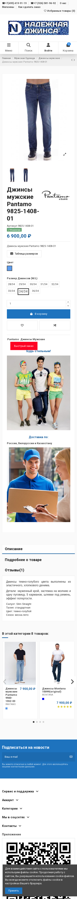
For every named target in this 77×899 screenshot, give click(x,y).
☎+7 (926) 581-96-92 (43, 3)
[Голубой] (6, 708)
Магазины (8, 7)
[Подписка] (71, 757)
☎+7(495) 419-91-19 (14, 3)
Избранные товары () (59, 10)
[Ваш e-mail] (34, 757)
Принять (13, 890)
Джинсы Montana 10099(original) (54, 690)
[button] (33, 722)
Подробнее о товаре (23, 560)
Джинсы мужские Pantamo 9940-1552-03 (11, 695)
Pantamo (13, 339)
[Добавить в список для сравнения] (54, 325)
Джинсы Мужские (32, 339)
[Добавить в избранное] (22, 325)
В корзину (38, 313)
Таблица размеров (24, 253)
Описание (13, 549)
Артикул (12, 225)
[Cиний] (43, 699)
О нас (63, 3)
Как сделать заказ (29, 7)
